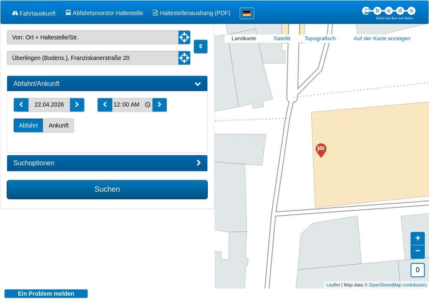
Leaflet (333, 278)
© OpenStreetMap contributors (395, 278)
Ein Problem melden (46, 293)
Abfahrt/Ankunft (107, 84)
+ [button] (418, 232)
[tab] (107, 84)
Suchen (107, 189)
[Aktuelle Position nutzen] (184, 37)
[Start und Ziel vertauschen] (201, 46)
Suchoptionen (107, 163)
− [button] (418, 245)
